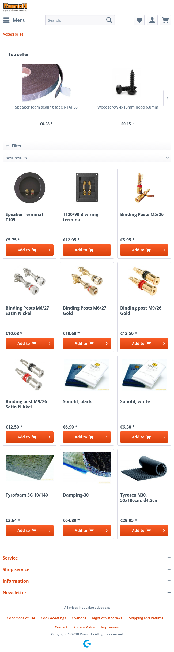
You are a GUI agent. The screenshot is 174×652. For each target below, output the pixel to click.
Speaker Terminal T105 (24, 217)
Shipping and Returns (146, 618)
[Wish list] (139, 20)
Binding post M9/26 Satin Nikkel (26, 404)
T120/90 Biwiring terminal (80, 217)
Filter (13, 145)
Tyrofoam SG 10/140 (27, 495)
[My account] (152, 20)
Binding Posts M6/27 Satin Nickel (27, 310)
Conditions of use (21, 618)
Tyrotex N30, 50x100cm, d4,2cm (139, 497)
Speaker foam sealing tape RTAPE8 (46, 107)
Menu (14, 19)
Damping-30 (76, 495)
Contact (61, 627)
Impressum (110, 627)
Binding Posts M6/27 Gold (84, 310)
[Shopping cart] (165, 20)
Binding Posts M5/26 (142, 214)
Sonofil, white (135, 401)
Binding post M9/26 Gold (140, 310)
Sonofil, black (77, 401)
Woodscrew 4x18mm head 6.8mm (127, 107)
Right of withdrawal (107, 618)
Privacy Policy (84, 627)
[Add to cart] (30, 250)
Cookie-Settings (53, 618)
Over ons (79, 618)
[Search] (109, 20)
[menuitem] (14, 20)
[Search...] (80, 20)
